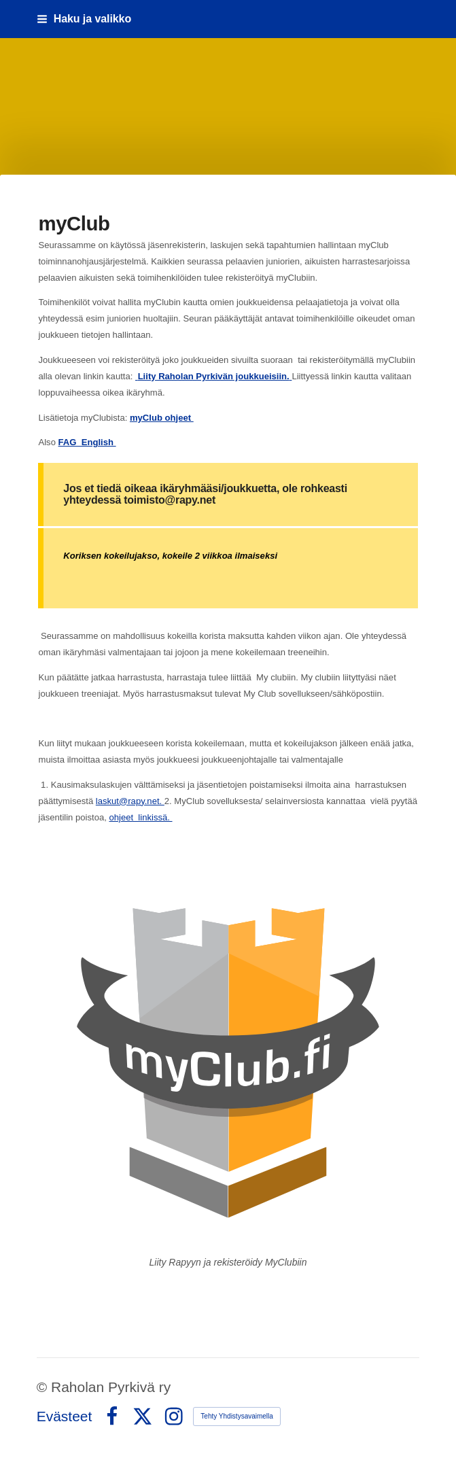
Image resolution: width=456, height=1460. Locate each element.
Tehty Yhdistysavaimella (236, 1416)
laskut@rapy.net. (130, 801)
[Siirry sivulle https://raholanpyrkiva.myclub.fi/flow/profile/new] (227, 1058)
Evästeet (64, 1416)
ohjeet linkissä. (140, 817)
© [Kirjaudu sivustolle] (44, 1387)
